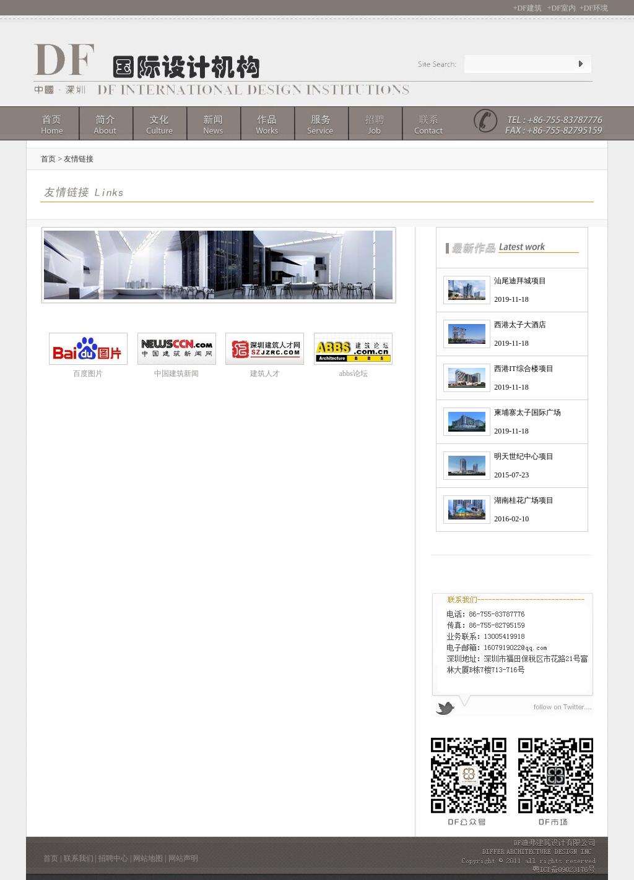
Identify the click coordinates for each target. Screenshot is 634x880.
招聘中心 (113, 858)
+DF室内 (561, 8)
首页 (50, 858)
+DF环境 (594, 8)
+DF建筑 (527, 8)
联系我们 (78, 858)
